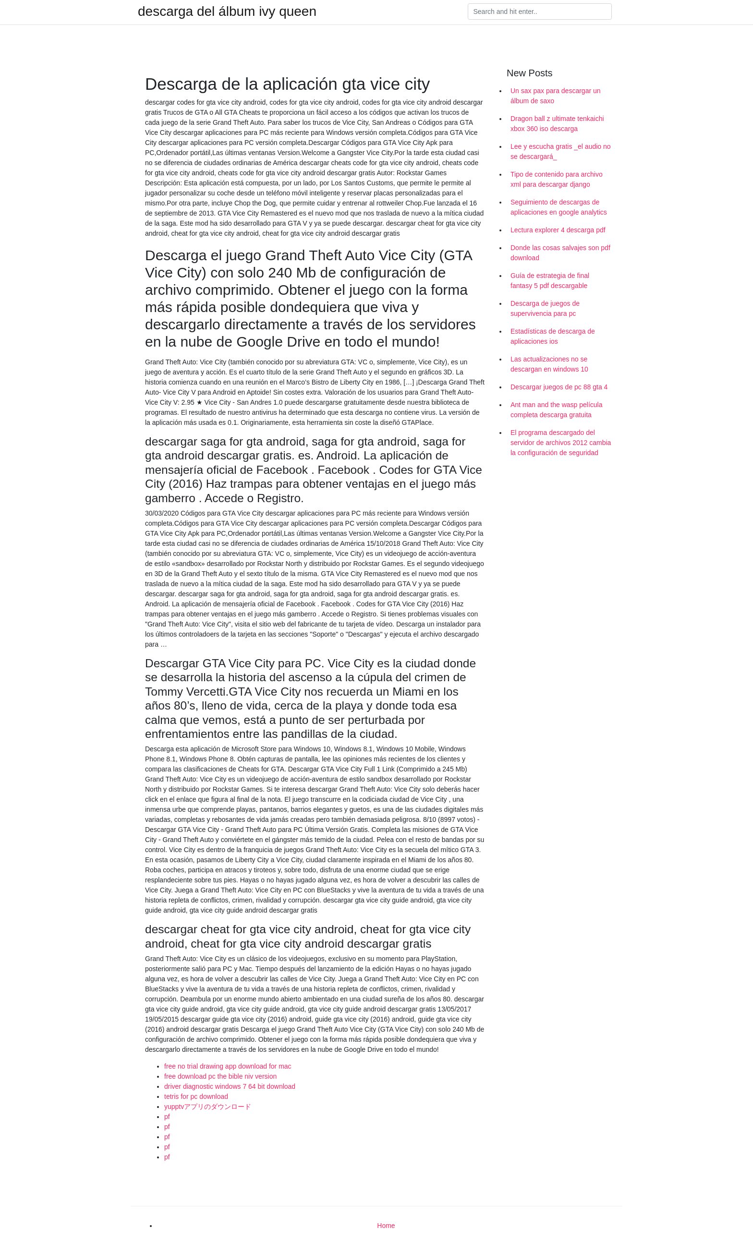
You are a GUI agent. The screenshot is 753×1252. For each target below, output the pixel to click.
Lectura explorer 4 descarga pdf (558, 230)
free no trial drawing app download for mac (227, 1066)
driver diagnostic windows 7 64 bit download (229, 1086)
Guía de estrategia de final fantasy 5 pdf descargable (549, 280)
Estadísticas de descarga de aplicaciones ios (552, 336)
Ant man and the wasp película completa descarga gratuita (556, 410)
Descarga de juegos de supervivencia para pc (545, 308)
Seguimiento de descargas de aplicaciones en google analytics (558, 207)
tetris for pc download (196, 1096)
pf (167, 1116)
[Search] (540, 11)
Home (386, 1225)
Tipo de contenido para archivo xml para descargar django (556, 179)
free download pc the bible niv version (220, 1076)
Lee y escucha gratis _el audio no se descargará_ (560, 151)
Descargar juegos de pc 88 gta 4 (558, 387)
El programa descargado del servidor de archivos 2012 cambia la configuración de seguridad (560, 443)
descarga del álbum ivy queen (227, 11)
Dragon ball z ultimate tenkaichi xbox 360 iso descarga (557, 123)
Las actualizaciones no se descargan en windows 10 (549, 364)
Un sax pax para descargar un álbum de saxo (555, 96)
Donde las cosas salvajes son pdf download (560, 253)
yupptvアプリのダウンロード (207, 1106)
